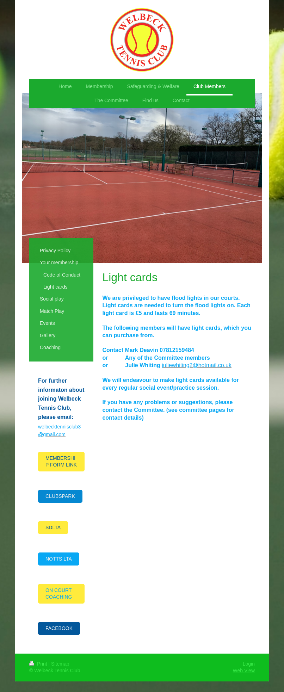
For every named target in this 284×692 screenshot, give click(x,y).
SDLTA (53, 527)
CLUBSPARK (60, 496)
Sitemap (60, 664)
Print (39, 664)
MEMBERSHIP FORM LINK (61, 461)
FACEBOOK (59, 628)
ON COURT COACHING (58, 593)
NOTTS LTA (58, 559)
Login (249, 664)
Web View (244, 670)
